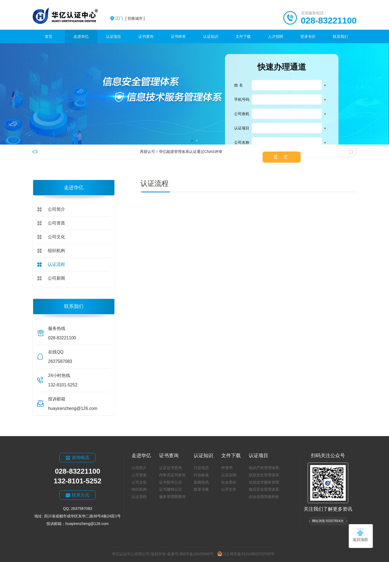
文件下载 (243, 36)
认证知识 (210, 36)
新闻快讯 (201, 482)
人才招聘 (275, 36)
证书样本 (178, 36)
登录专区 (308, 36)
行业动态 (201, 468)
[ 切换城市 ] (130, 18)
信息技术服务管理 (264, 482)
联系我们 (340, 36)
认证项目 (113, 36)
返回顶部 (360, 535)
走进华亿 (81, 36)
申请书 (227, 468)
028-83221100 (329, 20)
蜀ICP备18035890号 (196, 554)
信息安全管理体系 (264, 475)
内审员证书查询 (172, 475)
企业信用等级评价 (264, 496)
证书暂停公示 (170, 482)
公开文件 (228, 489)
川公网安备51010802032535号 (245, 554)
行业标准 (201, 475)
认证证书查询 (170, 468)
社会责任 (228, 482)
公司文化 (56, 237)
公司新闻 (56, 278)
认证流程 (56, 264)
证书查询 (145, 36)
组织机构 (56, 250)
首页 (48, 36)
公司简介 (56, 209)
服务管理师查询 (172, 496)
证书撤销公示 (170, 489)
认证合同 (228, 475)
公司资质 (56, 223)
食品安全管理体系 (264, 489)
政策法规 (201, 489)
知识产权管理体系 (264, 468)
